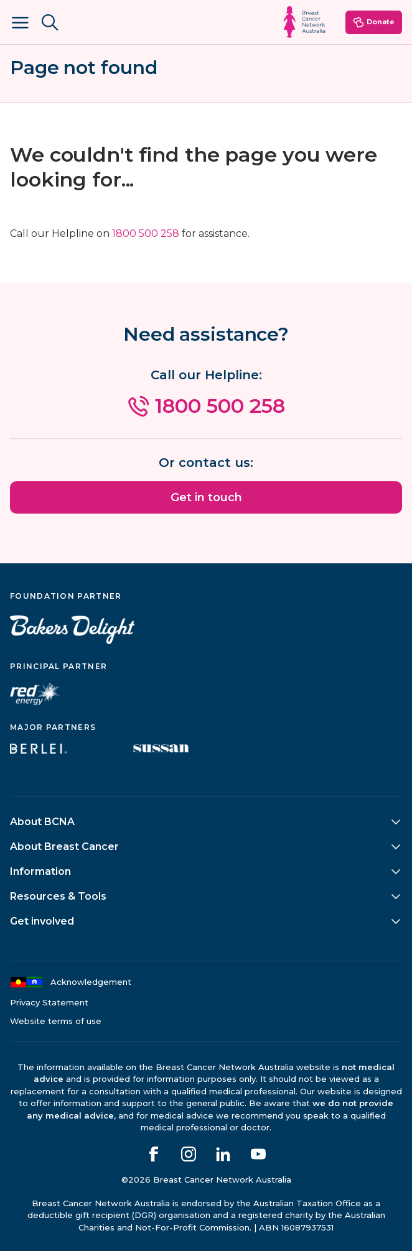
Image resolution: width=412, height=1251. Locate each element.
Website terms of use (55, 1021)
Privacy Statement (49, 1002)
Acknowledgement (70, 982)
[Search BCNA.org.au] (50, 22)
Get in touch (206, 497)
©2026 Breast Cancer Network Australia (206, 1179)
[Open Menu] (20, 22)
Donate (374, 22)
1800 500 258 (145, 233)
